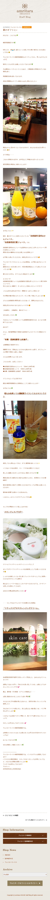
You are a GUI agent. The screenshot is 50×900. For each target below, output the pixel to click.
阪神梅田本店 (27, 27)
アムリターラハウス (11, 862)
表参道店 (7, 855)
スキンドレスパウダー (13, 512)
